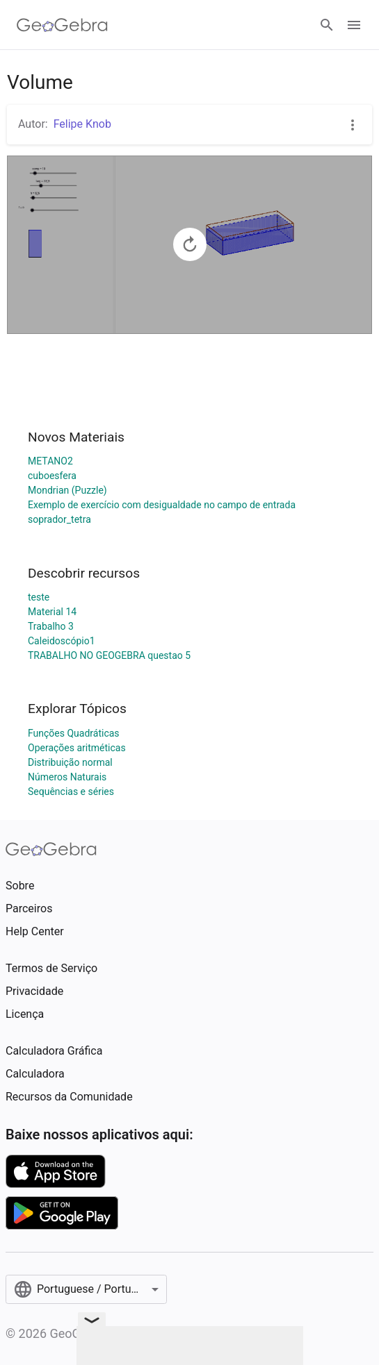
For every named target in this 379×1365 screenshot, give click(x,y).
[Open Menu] (354, 25)
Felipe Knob (82, 124)
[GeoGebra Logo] (62, 25)
